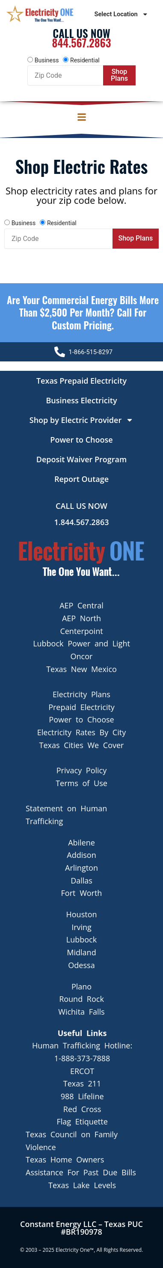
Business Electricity (81, 400)
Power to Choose (81, 439)
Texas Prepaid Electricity (81, 381)
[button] (81, 117)
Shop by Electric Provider (81, 420)
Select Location (121, 14)
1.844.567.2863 (81, 522)
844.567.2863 (81, 42)
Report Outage (81, 479)
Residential (85, 60)
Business (47, 60)
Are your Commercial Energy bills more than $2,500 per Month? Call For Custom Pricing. (83, 312)
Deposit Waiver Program (81, 459)
